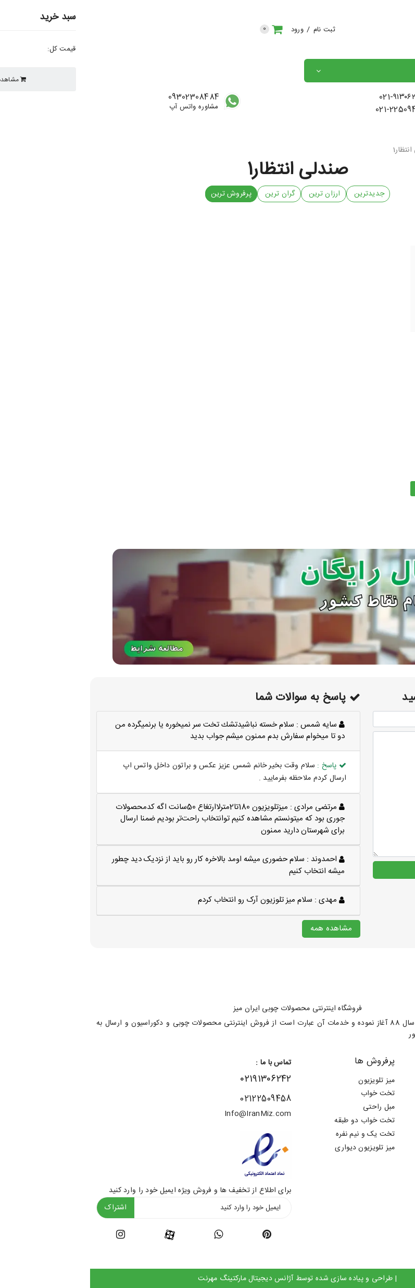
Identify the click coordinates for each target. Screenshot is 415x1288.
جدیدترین (278, 195)
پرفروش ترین (141, 195)
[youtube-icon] (128, 1235)
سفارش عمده (389, 1120)
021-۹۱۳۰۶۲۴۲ (311, 98)
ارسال (346, 868)
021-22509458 (311, 110)
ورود (207, 30)
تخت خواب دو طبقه (274, 1120)
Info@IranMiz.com (167, 1113)
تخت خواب (288, 1093)
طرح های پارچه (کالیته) (373, 1093)
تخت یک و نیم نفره (275, 1134)
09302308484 (103, 98)
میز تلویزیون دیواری (275, 1148)
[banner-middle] (208, 607)
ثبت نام (234, 30)
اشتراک (25, 1206)
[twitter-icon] (176, 1235)
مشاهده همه (241, 927)
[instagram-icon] (30, 1235)
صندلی (364, 151)
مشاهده (363, 489)
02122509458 (175, 1098)
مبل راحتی (289, 1107)
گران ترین (189, 195)
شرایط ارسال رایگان (379, 1080)
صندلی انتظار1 (324, 151)
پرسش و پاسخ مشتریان (373, 1148)
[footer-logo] (370, 978)
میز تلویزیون (286, 1080)
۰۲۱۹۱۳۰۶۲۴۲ (175, 1078)
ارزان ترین (233, 195)
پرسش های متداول (379, 1134)
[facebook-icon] (79, 1234)
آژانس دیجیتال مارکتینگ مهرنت (156, 1277)
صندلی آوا (363, 353)
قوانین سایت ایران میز (375, 1107)
